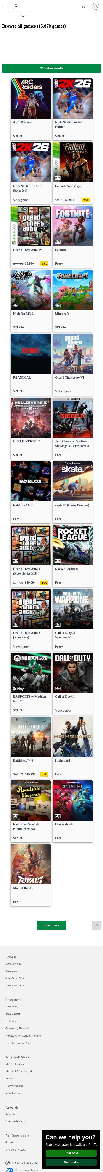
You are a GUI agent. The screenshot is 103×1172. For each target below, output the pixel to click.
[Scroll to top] (96, 925)
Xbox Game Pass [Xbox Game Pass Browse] (14, 978)
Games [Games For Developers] (9, 1142)
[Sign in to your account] (95, 6)
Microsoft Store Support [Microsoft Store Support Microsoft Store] (18, 1071)
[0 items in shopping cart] (84, 6)
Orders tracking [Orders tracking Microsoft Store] (14, 1085)
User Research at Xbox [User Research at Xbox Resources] (18, 1042)
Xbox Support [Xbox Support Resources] (12, 1013)
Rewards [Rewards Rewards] (10, 1114)
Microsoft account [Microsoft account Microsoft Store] (15, 1063)
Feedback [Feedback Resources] (10, 1021)
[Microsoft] (51, 3)
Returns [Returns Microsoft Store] (9, 1078)
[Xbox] (12, 16)
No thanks (71, 1162)
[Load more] (51, 925)
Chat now (71, 1153)
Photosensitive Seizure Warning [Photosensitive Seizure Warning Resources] (23, 1035)
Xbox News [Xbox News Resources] (11, 1006)
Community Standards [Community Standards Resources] (17, 1028)
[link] (31, 109)
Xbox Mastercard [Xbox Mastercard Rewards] (14, 1121)
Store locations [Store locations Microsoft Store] (13, 1093)
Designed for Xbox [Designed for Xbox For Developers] (15, 1149)
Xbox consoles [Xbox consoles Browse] (13, 963)
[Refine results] (51, 68)
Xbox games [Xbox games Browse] (12, 970)
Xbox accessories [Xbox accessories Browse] (14, 985)
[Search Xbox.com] (16, 6)
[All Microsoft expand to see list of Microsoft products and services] (5, 6)
